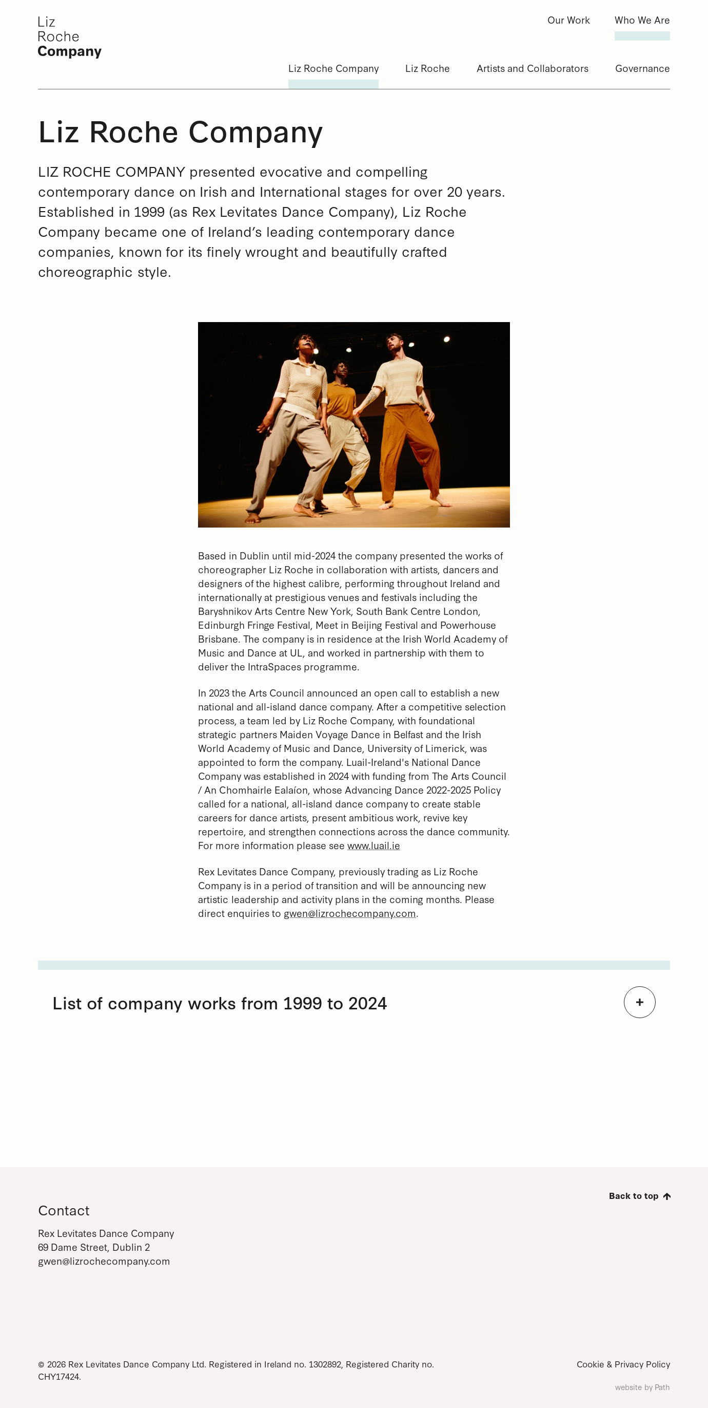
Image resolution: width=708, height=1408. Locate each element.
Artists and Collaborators (532, 67)
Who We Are (642, 19)
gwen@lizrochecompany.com (350, 912)
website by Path (642, 1387)
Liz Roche (427, 67)
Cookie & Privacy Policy (623, 1363)
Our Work (568, 19)
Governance (642, 67)
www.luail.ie (373, 845)
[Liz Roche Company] (89, 37)
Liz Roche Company (333, 67)
